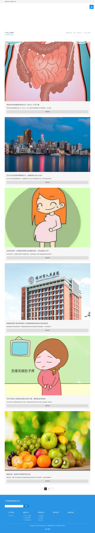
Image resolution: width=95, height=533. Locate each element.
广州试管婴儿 (27, 518)
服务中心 (79, 32)
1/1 (49, 488)
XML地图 (47, 529)
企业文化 (11, 515)
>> (53, 488)
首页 (74, 32)
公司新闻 (40, 515)
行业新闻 (40, 518)
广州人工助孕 (87, 32)
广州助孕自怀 (27, 520)
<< (42, 488)
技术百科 (40, 520)
